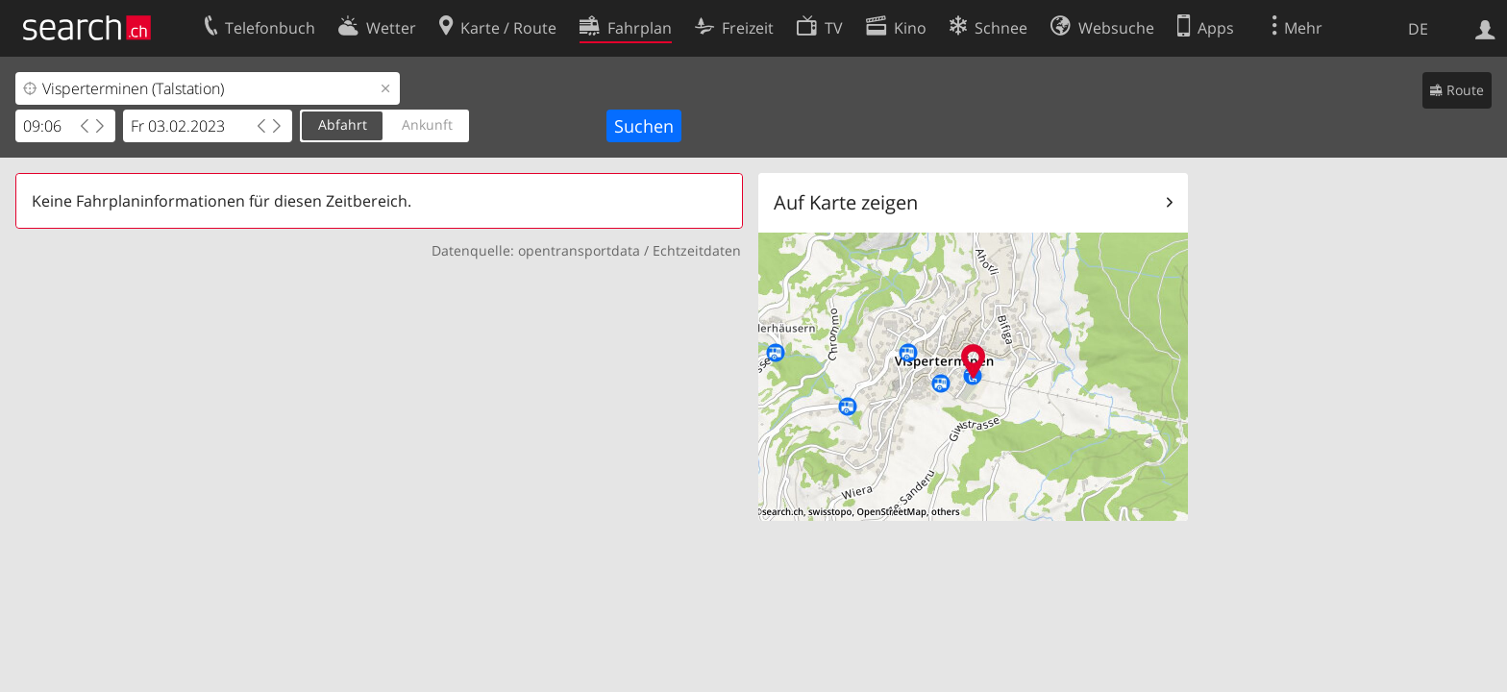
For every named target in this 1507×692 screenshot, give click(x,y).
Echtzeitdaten (697, 250)
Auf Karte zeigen (846, 202)
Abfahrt (342, 124)
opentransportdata (579, 250)
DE (1418, 28)
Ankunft (427, 124)
